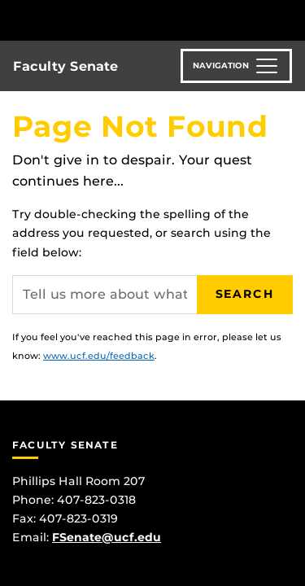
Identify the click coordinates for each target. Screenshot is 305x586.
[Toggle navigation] (236, 66)
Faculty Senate (65, 66)
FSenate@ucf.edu (106, 537)
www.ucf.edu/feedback (99, 355)
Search (245, 293)
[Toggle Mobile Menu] (289, 19)
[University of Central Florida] (123, 20)
